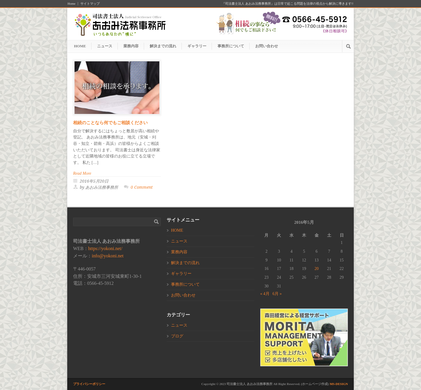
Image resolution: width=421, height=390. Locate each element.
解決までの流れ (163, 46)
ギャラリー (196, 46)
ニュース (104, 46)
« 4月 (265, 294)
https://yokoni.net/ (105, 248)
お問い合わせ (266, 46)
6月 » (277, 294)
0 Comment (142, 187)
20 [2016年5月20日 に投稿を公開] (317, 268)
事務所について (231, 46)
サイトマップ (90, 3)
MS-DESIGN (339, 384)
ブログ (177, 336)
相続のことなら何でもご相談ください (110, 122)
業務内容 (131, 46)
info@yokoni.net (108, 255)
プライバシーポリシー (89, 384)
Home (71, 3)
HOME (80, 46)
